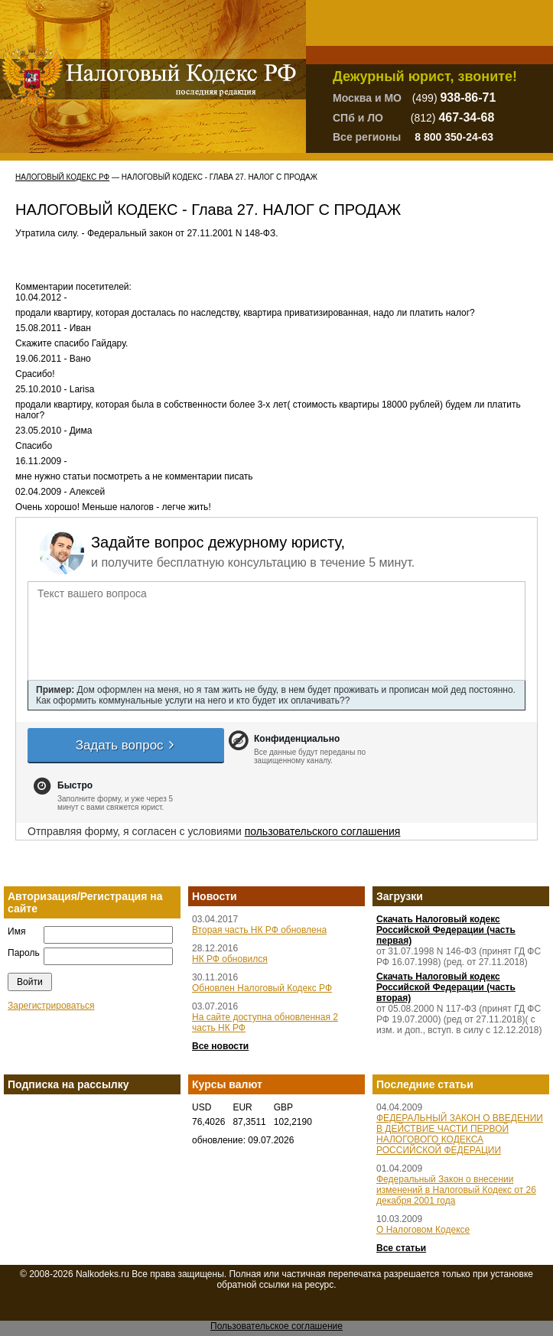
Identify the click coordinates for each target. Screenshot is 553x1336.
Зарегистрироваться (51, 1005)
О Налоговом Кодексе (423, 1229)
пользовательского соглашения (323, 831)
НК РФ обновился (230, 959)
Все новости (220, 1046)
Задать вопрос (126, 745)
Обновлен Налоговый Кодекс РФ (262, 988)
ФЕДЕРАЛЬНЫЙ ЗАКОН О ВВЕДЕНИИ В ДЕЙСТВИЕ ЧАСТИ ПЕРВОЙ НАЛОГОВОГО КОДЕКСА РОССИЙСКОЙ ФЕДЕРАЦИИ (459, 1134)
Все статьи (401, 1248)
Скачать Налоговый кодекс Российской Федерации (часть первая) (446, 930)
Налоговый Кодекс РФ (62, 177)
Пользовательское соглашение (276, 1326)
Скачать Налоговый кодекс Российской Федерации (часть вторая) (446, 987)
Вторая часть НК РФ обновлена (259, 930)
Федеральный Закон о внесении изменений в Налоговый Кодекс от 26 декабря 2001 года (456, 1190)
